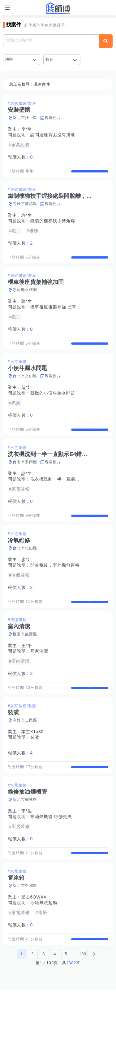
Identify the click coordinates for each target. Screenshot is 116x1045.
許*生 (26, 220)
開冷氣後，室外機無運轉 (55, 592)
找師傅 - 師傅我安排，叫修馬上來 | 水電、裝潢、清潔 (58, 8)
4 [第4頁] (55, 1008)
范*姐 (26, 403)
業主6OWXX (34, 946)
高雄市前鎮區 (25, 209)
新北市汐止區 (25, 117)
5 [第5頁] (66, 1008)
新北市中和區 (25, 935)
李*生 (26, 129)
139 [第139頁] (82, 1008)
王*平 (26, 678)
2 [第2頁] (32, 1008)
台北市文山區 (25, 392)
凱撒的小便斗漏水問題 (52, 409)
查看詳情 (89, 174)
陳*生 (26, 312)
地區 (9, 59)
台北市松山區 (25, 575)
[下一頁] (94, 1008)
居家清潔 (39, 683)
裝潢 (34, 775)
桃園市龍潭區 (25, 667)
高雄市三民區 (25, 758)
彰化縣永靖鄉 (25, 300)
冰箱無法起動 (43, 951)
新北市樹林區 (25, 843)
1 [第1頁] (21, 1008)
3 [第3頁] (43, 1008)
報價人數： (20, 157)
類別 (49, 59)
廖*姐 (26, 586)
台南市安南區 (25, 484)
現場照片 (53, 117)
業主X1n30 (32, 769)
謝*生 (26, 495)
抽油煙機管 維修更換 (51, 860)
